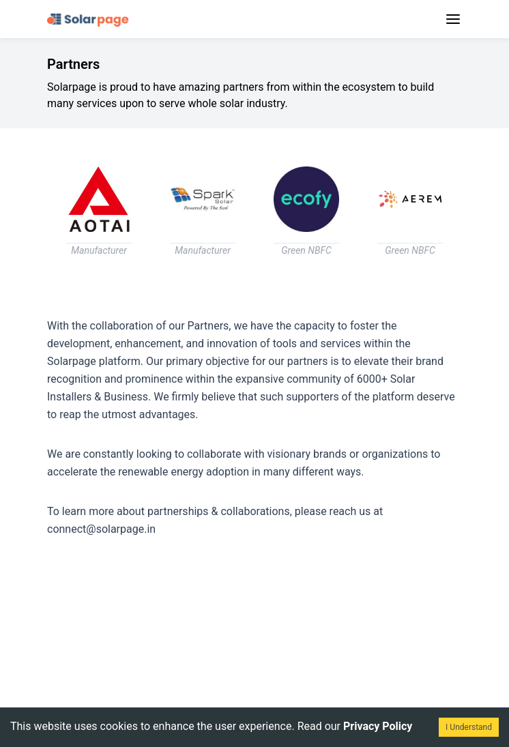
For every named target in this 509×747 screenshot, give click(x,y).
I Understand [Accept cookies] (469, 727)
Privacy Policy (377, 726)
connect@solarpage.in (101, 529)
